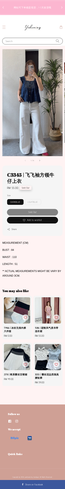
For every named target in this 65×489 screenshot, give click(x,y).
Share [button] (12, 229)
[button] (3, 27)
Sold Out (32, 212)
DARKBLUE (15, 202)
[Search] (58, 41)
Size (9, 195)
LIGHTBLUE (33, 202)
